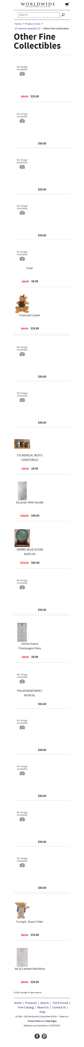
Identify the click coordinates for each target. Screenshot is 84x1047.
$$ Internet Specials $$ (27, 28)
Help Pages (51, 1021)
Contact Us (59, 1007)
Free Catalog (26, 1007)
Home (18, 24)
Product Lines (32, 24)
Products (31, 1003)
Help (42, 1012)
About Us (43, 1007)
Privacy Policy (34, 1021)
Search (44, 1003)
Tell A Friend (60, 1003)
